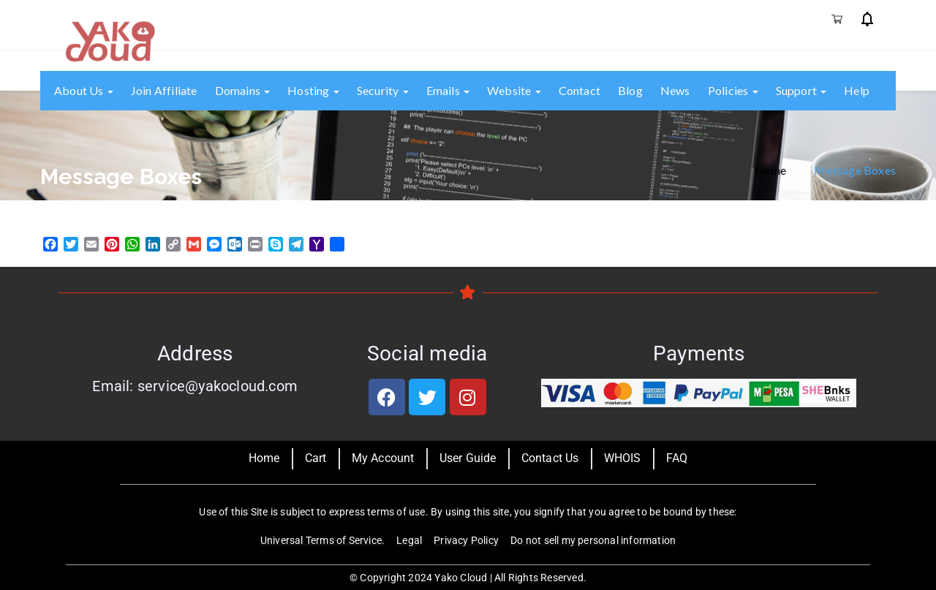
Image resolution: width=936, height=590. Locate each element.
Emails (447, 90)
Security (383, 90)
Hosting (313, 90)
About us (83, 90)
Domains (243, 90)
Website (514, 90)
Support (801, 90)
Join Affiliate (164, 90)
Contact (579, 90)
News (675, 90)
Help (856, 90)
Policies (733, 90)
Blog (630, 90)
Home (770, 169)
